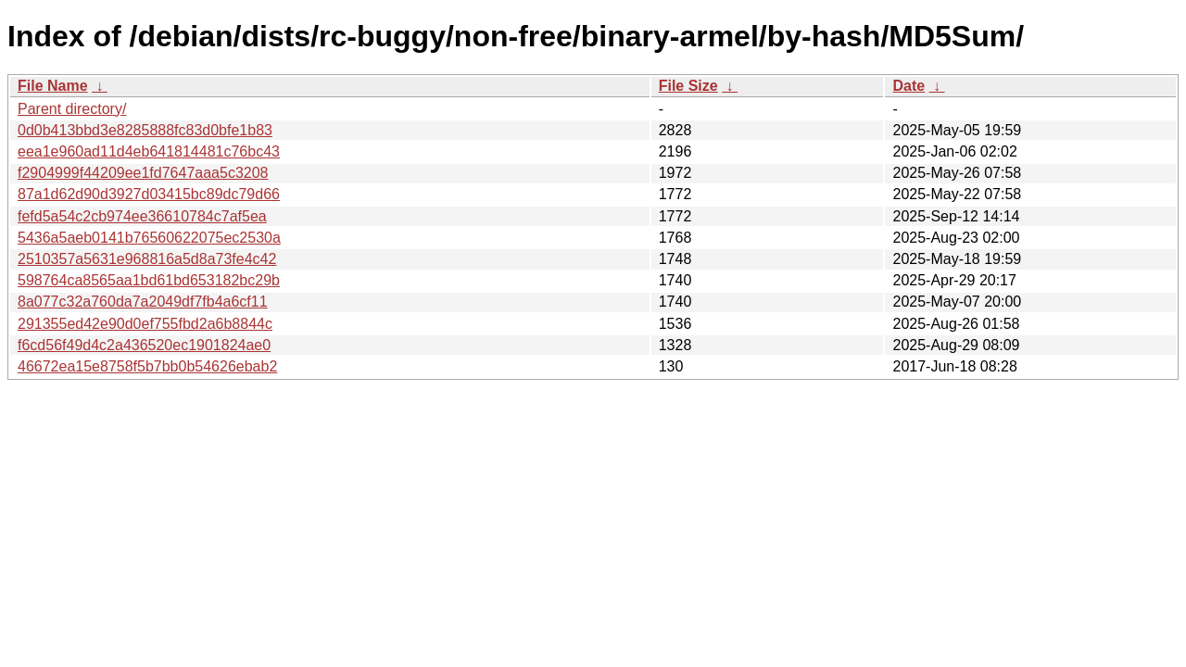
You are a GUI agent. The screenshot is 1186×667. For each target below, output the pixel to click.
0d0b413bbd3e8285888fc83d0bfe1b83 (145, 130)
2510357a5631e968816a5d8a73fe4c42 (147, 259)
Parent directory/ (72, 109)
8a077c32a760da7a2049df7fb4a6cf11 (143, 301)
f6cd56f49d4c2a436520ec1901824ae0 (144, 345)
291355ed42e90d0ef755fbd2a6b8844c (145, 324)
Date (908, 86)
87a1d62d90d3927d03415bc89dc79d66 (149, 194)
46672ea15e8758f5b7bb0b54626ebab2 (147, 366)
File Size (688, 86)
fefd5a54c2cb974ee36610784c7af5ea (142, 216)
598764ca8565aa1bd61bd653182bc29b (149, 280)
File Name (53, 86)
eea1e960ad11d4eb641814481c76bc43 (149, 151)
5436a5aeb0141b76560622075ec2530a (149, 237)
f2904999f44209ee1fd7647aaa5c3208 (143, 173)
